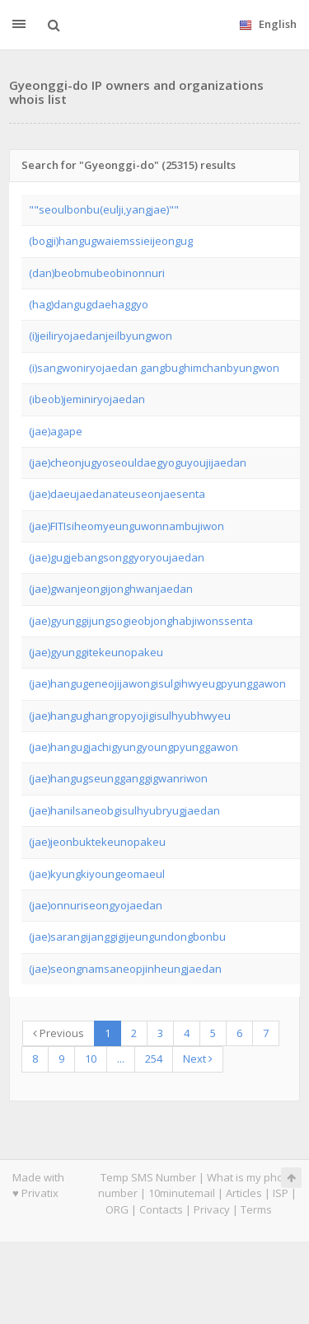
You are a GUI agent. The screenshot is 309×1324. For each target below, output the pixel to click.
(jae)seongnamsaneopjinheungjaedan (125, 968)
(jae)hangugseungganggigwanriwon (118, 778)
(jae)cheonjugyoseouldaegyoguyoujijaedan (137, 462)
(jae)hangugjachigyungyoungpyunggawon (133, 746)
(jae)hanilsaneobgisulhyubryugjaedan (124, 810)
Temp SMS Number (148, 1177)
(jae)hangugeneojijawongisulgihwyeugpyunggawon (157, 683)
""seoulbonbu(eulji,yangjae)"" (104, 209)
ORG (117, 1209)
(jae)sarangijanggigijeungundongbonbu (127, 936)
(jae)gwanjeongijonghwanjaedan (111, 588)
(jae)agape (55, 431)
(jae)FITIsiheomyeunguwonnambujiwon (126, 526)
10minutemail (181, 1192)
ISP (280, 1192)
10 (90, 1058)
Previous (58, 1033)
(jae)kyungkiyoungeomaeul (97, 873)
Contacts (161, 1209)
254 (153, 1058)
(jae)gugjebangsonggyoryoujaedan (116, 557)
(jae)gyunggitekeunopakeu (96, 652)
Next (198, 1058)
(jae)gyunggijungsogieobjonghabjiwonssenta (141, 620)
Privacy (212, 1209)
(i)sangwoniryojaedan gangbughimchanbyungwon (154, 367)
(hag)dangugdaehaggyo (88, 304)
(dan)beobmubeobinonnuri (97, 272)
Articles (244, 1192)
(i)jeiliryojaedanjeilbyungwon (100, 335)
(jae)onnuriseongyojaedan (95, 905)
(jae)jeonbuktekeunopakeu (97, 841)
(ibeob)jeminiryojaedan (87, 399)
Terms (256, 1209)
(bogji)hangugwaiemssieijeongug (111, 240)
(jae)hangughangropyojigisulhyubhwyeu (130, 715)
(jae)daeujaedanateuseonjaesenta (117, 493)
